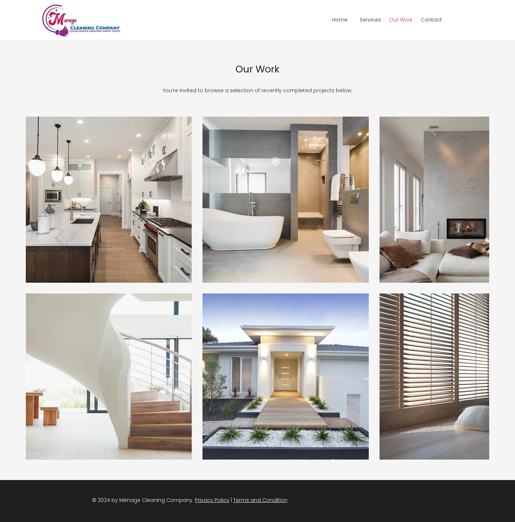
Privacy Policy (212, 500)
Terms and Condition (260, 500)
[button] (370, 19)
